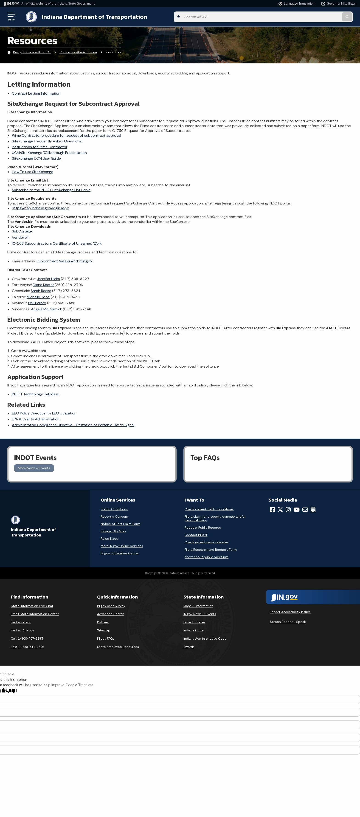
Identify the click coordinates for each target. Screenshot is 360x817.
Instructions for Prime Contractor (39, 146)
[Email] (305, 508)
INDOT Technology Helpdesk (35, 393)
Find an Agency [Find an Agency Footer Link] (22, 629)
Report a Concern (114, 515)
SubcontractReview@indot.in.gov (64, 260)
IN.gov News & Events (199, 613)
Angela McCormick (46, 308)
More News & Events (34, 467)
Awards (188, 646)
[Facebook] (272, 508)
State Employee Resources (118, 646)
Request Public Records (203, 527)
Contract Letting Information (36, 92)
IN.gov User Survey (111, 605)
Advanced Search (110, 613)
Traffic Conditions (114, 508)
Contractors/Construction (78, 52)
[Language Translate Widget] (297, 3)
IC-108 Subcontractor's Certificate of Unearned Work (57, 242)
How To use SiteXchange (32, 170)
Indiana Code (193, 629)
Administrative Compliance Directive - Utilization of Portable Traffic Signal (73, 424)
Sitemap (103, 629)
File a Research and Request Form (211, 549)
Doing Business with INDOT (32, 52)
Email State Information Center (35, 613)
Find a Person (21, 621)
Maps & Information (198, 605)
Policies (103, 621)
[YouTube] (296, 508)
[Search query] (315, 16)
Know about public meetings (206, 556)
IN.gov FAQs (105, 637)
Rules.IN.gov (109, 538)
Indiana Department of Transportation (90, 16)
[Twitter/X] (280, 508)
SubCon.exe (22, 230)
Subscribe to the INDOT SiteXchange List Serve (51, 189)
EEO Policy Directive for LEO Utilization (44, 412)
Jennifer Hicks (48, 277)
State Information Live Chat (32, 605)
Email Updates (194, 621)
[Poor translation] (11, 690)
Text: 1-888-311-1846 (27, 646)
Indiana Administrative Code (205, 637)
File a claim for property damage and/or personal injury (215, 517)
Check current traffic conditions (209, 508)
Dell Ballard (37, 302)
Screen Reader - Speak (288, 621)
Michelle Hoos (38, 296)
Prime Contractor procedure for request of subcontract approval (66, 134)
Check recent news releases (206, 541)
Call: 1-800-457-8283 (27, 637)
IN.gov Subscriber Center (120, 552)
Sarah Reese (41, 290)
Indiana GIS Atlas (113, 530)
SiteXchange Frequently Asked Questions (47, 140)
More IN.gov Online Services (122, 545)
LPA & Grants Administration (35, 418)
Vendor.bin (21, 236)
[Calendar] (313, 508)
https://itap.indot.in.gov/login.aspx (40, 207)
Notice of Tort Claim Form (120, 523)
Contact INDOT (196, 534)
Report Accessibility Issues (290, 611)
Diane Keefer (43, 283)
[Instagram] (288, 508)
